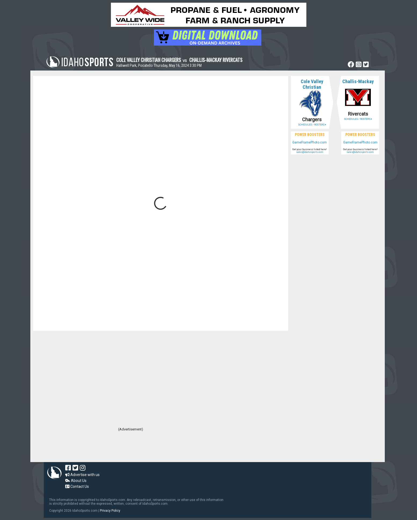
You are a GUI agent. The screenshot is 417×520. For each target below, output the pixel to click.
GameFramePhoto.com (309, 142)
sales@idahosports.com (309, 152)
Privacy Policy (110, 510)
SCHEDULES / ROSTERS (312, 124)
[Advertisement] (131, 447)
